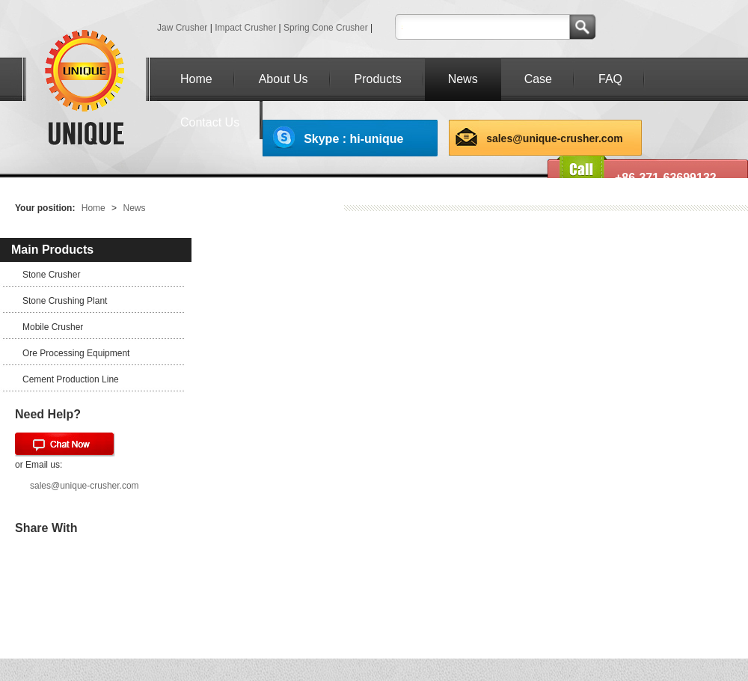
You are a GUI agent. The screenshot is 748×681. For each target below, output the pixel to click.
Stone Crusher (51, 274)
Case (538, 79)
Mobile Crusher (52, 327)
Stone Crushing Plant (64, 301)
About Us (283, 79)
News (463, 79)
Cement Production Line (70, 379)
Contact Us (209, 122)
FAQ (610, 79)
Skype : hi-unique (353, 138)
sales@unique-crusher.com (554, 138)
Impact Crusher (245, 27)
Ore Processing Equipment (75, 353)
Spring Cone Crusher (325, 27)
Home (196, 79)
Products (378, 79)
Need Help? (48, 414)
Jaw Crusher (182, 27)
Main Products (52, 249)
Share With (46, 528)
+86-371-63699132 (666, 177)
